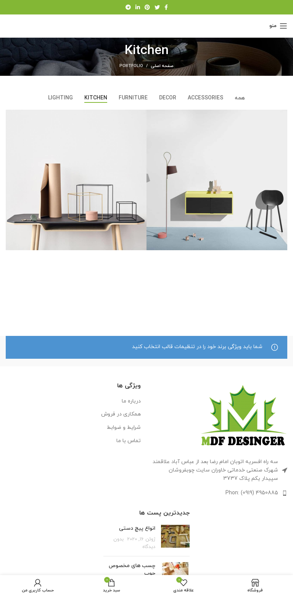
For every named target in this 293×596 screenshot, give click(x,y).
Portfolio (131, 66)
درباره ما (131, 401)
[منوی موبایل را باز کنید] (278, 26)
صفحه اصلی (162, 66)
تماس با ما (128, 440)
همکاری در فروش (121, 414)
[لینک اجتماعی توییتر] (157, 7)
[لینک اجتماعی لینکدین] (137, 7)
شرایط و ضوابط (124, 427)
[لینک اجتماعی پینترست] (147, 7)
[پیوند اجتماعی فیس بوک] (166, 7)
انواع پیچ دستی (137, 528)
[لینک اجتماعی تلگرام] (128, 7)
